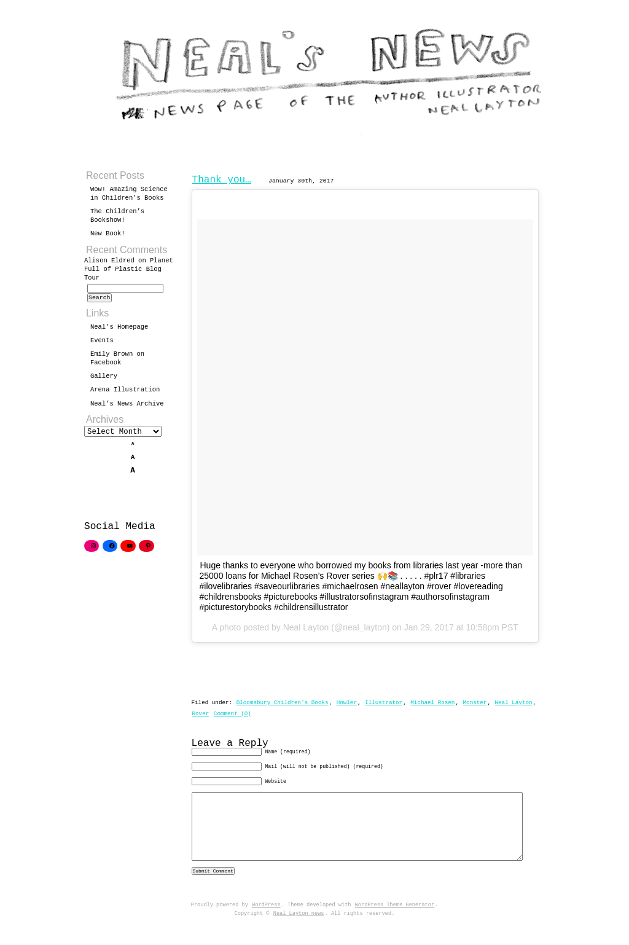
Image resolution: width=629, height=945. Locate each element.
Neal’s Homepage (119, 330)
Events (102, 344)
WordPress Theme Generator (394, 926)
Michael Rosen (432, 703)
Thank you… (221, 180)
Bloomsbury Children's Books (282, 703)
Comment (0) (232, 714)
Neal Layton (513, 703)
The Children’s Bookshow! (117, 215)
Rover (200, 714)
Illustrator (383, 703)
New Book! (107, 233)
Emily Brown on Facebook (117, 362)
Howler (347, 703)
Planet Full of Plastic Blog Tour (128, 269)
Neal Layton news (298, 934)
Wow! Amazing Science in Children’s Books (129, 193)
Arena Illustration (125, 393)
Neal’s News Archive (127, 407)
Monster (474, 703)
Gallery (103, 379)
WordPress (266, 926)
